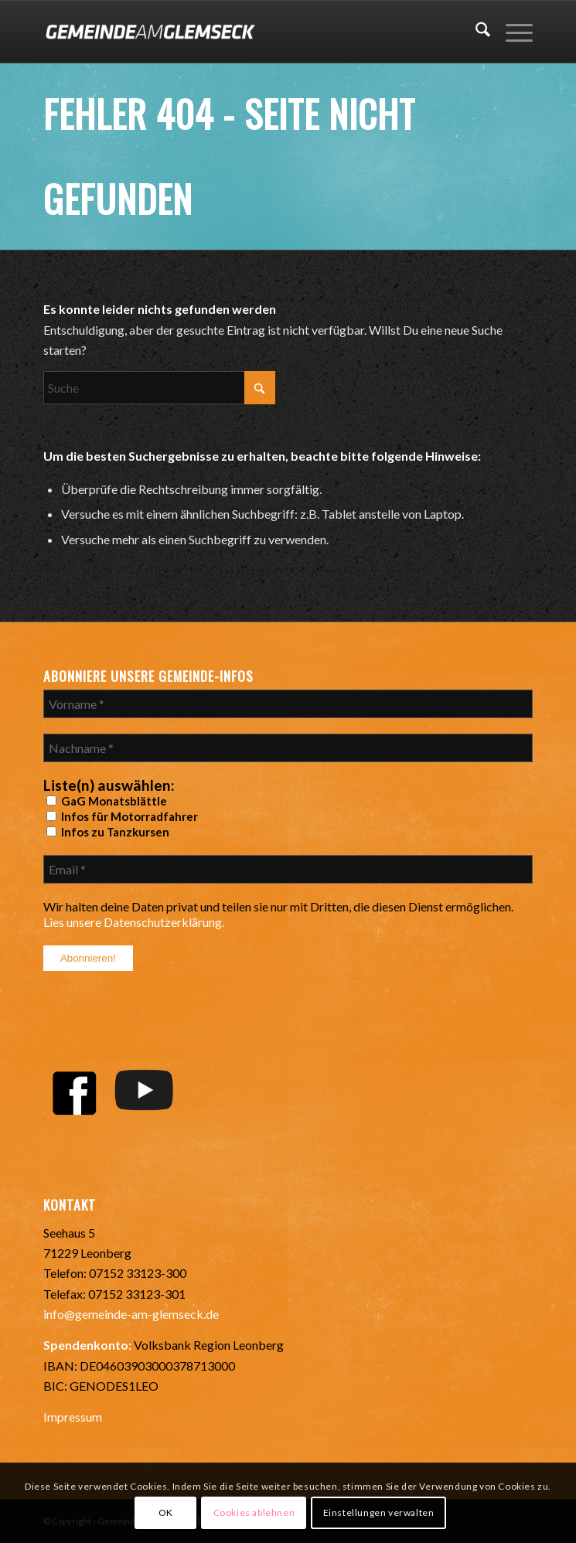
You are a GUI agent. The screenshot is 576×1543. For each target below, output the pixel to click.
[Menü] (511, 32)
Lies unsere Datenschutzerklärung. (133, 922)
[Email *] (288, 869)
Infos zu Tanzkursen (107, 832)
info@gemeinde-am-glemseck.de (131, 1313)
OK (165, 1512)
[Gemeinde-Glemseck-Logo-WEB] (239, 32)
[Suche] (475, 32)
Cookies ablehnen (254, 1512)
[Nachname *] (288, 748)
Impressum (72, 1416)
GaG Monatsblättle (106, 801)
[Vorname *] (288, 704)
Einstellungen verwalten (379, 1512)
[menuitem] (475, 32)
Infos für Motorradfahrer (122, 816)
